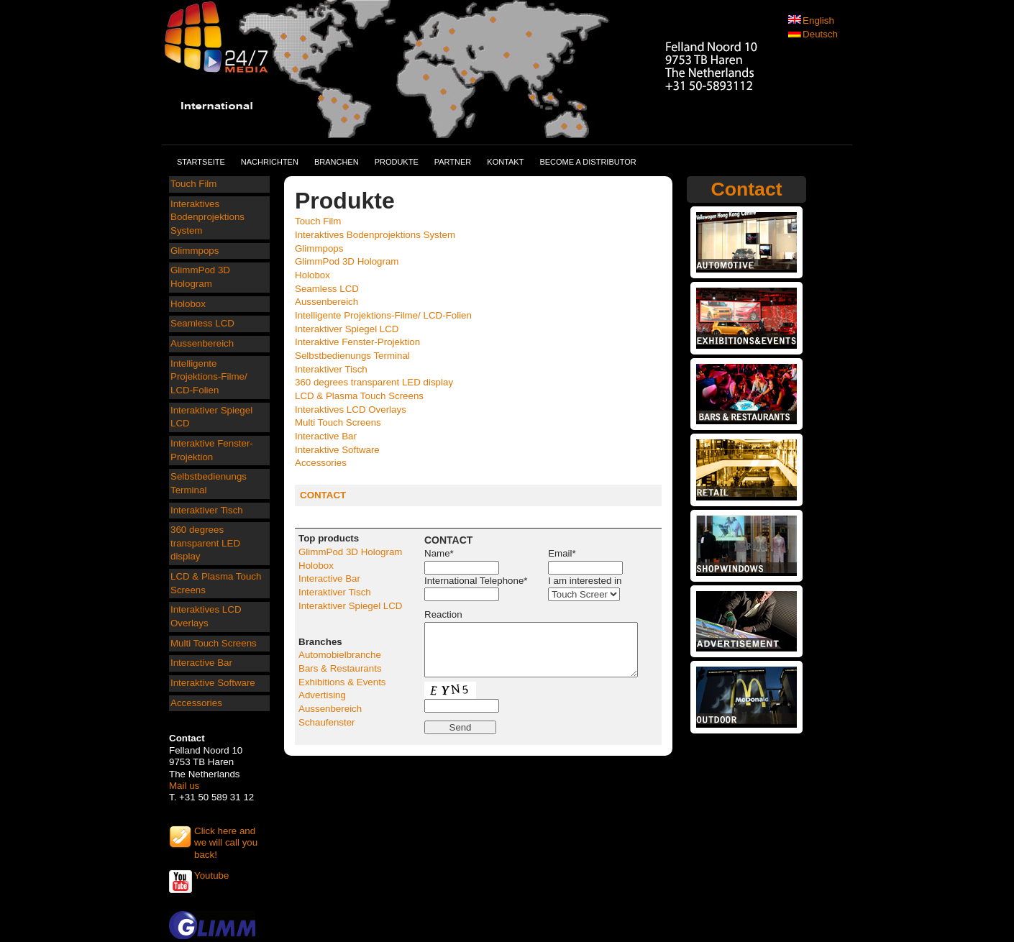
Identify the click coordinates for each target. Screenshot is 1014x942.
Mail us (184, 785)
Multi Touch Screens (213, 643)
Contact (746, 189)
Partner (453, 161)
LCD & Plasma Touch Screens (215, 583)
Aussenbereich (202, 343)
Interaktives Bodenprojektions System (207, 217)
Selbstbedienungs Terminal (208, 483)
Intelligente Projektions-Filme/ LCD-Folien (208, 376)
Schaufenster (326, 722)
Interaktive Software (212, 682)
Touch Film (193, 183)
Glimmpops (194, 250)
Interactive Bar (201, 662)
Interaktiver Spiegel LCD (211, 417)
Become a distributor (587, 161)
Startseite (201, 161)
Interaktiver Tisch (206, 510)
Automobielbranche (339, 654)
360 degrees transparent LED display (205, 543)
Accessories (196, 703)
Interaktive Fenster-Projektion (211, 450)
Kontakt (505, 161)
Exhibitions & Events (342, 682)
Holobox (188, 303)
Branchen (336, 161)
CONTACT (323, 495)
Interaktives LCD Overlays (206, 616)
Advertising (322, 695)
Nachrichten (269, 161)
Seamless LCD (202, 323)
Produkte (397, 161)
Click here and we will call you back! (225, 837)
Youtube (211, 875)
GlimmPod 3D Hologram (200, 277)
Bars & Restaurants (340, 668)
